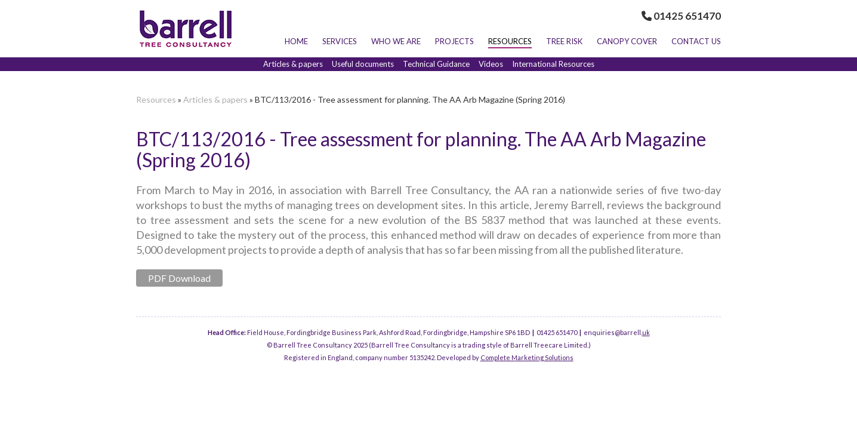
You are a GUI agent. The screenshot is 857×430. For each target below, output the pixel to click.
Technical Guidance (436, 64)
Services (339, 41)
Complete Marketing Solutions (527, 357)
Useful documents (363, 64)
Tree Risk (564, 41)
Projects (454, 41)
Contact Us (696, 41)
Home (296, 41)
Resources (510, 41)
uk (646, 332)
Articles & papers (293, 64)
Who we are (396, 41)
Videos (491, 64)
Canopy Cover (627, 41)
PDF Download (179, 278)
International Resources (553, 64)
